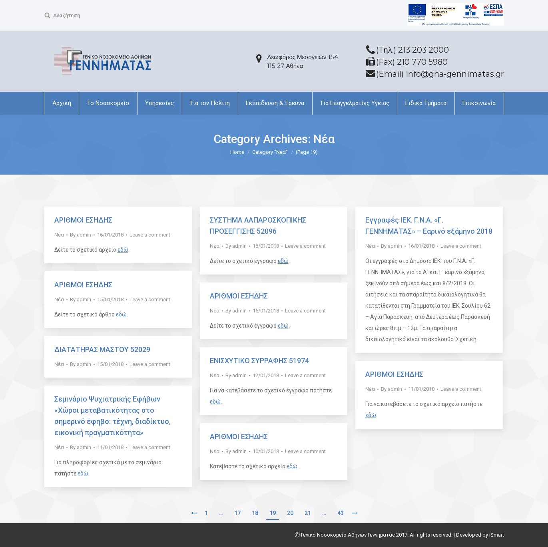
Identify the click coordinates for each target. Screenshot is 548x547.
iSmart (496, 535)
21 (308, 513)
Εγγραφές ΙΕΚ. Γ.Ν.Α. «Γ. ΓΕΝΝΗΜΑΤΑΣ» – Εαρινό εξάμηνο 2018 (428, 225)
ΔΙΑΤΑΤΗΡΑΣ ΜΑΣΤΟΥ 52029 (102, 349)
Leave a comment (150, 235)
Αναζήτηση (66, 15)
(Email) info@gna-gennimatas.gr (440, 74)
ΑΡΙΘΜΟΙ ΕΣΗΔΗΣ (83, 220)
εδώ (123, 250)
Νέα (59, 235)
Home (237, 152)
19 (272, 513)
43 (340, 513)
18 (255, 513)
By (80, 235)
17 (237, 513)
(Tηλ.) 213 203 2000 (412, 50)
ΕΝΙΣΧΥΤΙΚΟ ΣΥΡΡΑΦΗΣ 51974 (259, 360)
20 (290, 513)
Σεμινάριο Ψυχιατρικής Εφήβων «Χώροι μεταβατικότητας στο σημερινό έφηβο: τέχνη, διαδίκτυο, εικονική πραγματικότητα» (112, 416)
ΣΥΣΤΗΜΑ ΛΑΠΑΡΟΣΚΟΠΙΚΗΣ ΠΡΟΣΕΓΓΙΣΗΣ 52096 (258, 225)
